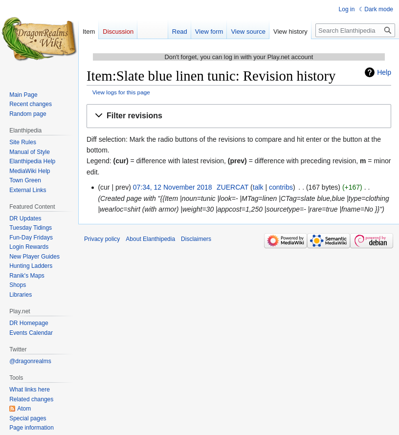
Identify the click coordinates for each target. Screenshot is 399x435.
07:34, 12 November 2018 (172, 187)
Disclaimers (196, 239)
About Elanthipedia (150, 239)
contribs (281, 187)
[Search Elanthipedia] (355, 30)
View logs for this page (121, 92)
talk (258, 187)
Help (384, 72)
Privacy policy (102, 239)
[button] (239, 116)
